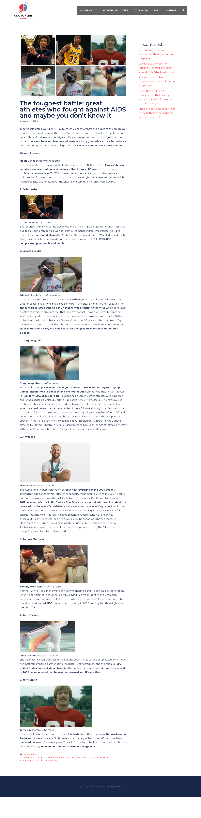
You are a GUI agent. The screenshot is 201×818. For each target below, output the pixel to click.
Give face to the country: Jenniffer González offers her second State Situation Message (157, 67)
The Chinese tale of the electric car (40, 760)
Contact (171, 10)
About (157, 10)
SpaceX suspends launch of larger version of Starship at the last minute (157, 81)
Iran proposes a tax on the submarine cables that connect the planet (157, 54)
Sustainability (88, 10)
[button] (183, 10)
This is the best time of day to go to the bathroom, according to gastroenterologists (157, 113)
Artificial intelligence (115, 10)
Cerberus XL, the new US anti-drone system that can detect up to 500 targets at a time (66, 757)
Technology (141, 10)
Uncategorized (30, 754)
